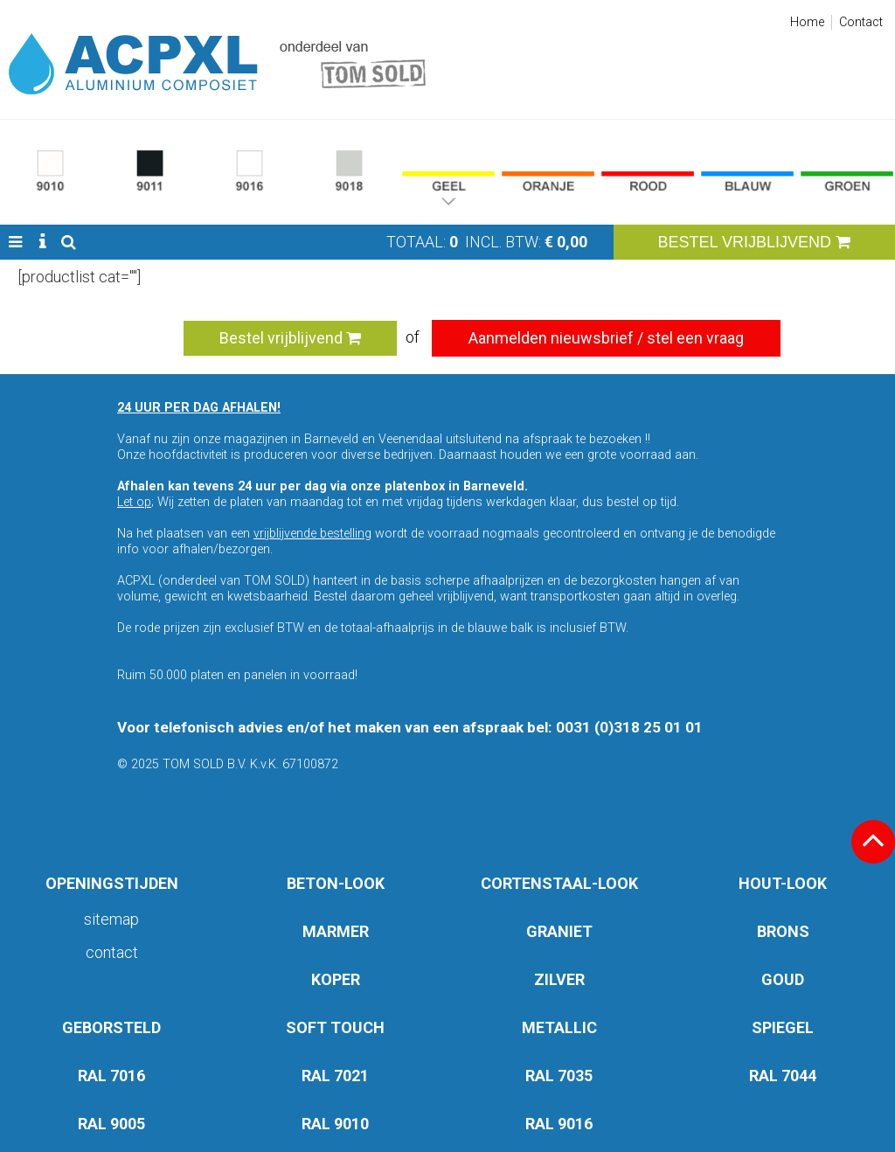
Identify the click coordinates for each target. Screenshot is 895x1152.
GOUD (782, 979)
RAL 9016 (559, 1123)
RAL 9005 (111, 1123)
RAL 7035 (559, 1075)
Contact (861, 22)
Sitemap (111, 919)
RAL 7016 (111, 1075)
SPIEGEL (783, 1027)
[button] (15, 242)
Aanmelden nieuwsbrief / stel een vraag (606, 338)
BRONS (783, 931)
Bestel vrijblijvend (290, 338)
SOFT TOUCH (335, 1027)
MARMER (335, 931)
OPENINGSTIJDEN (111, 883)
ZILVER (559, 979)
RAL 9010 (335, 1123)
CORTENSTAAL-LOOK (559, 883)
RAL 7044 (782, 1075)
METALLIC (559, 1027)
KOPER (335, 979)
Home (807, 22)
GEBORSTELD (111, 1027)
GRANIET (559, 931)
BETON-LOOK (336, 883)
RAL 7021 (335, 1075)
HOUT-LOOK (783, 883)
